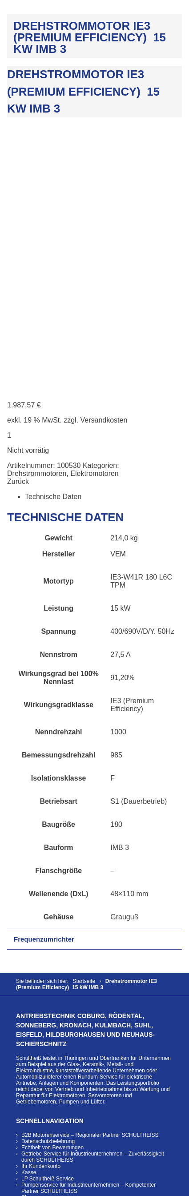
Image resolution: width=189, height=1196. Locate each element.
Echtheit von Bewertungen (52, 895)
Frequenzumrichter (44, 686)
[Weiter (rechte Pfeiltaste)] (12, 1194)
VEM (118, 301)
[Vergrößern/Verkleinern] (3, 1186)
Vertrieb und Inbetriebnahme (88, 837)
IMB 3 (119, 595)
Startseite (83, 728)
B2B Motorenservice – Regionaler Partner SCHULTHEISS (90, 882)
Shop (27, 945)
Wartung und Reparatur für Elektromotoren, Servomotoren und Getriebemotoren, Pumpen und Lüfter (93, 843)
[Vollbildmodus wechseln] (12, 1186)
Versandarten (37, 951)
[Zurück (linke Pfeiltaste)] (3, 1194)
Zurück (18, 229)
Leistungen (34, 982)
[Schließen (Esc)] (30, 1186)
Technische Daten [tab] (53, 244)
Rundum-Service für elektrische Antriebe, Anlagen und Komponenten (84, 827)
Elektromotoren (94, 221)
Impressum (34, 1013)
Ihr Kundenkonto (40, 913)
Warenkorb (34, 957)
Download (33, 1007)
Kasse (28, 920)
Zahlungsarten (38, 969)
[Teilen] (21, 1186)
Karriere (30, 1001)
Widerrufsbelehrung (44, 963)
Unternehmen (37, 976)
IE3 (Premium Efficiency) (132, 452)
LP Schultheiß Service (47, 926)
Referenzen (35, 988)
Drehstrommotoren (36, 221)
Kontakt (30, 994)
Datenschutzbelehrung (48, 889)
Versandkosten (104, 167)
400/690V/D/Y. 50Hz (143, 379)
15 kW (120, 355)
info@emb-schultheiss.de (46, 1090)
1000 (118, 479)
